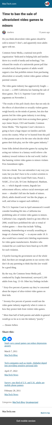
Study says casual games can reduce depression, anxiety (25, 344)
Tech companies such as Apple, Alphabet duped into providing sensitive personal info (25, 364)
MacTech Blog (10, 355)
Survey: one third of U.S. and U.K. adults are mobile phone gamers (24, 383)
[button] (4, 339)
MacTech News (11, 375)
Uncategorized (32, 402)
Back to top (45, 413)
